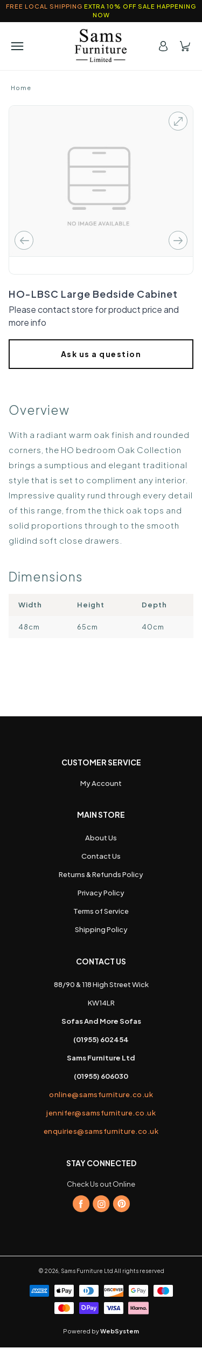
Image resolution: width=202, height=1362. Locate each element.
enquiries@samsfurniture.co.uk (101, 1131)
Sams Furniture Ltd (87, 1271)
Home (21, 87)
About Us (101, 837)
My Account (101, 783)
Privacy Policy (101, 892)
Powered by (101, 1330)
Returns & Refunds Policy (101, 874)
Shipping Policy (101, 929)
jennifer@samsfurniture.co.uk (101, 1112)
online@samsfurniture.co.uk (101, 1094)
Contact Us (101, 856)
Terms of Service (101, 911)
